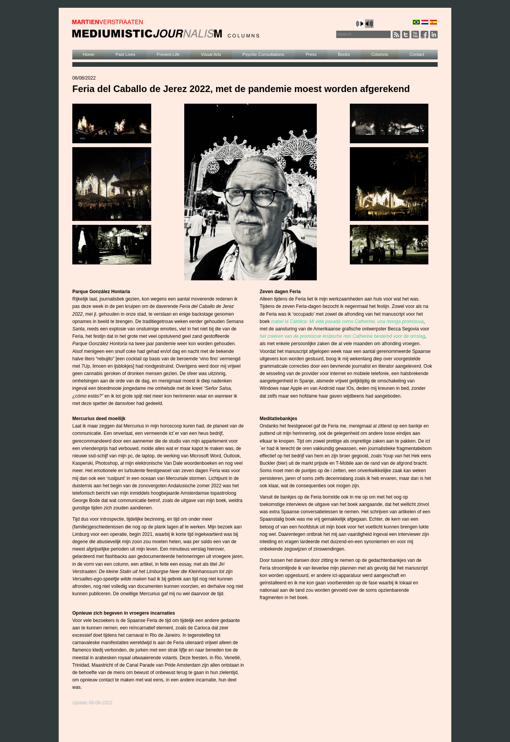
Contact (416, 54)
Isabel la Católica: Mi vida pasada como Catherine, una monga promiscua (347, 321)
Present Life (168, 54)
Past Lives (125, 54)
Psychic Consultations (264, 54)
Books (344, 54)
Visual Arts (211, 54)
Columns (379, 54)
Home (88, 54)
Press (311, 54)
